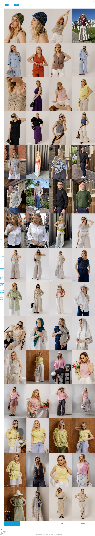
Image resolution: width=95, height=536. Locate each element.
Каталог (6, 1)
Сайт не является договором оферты (56, 534)
